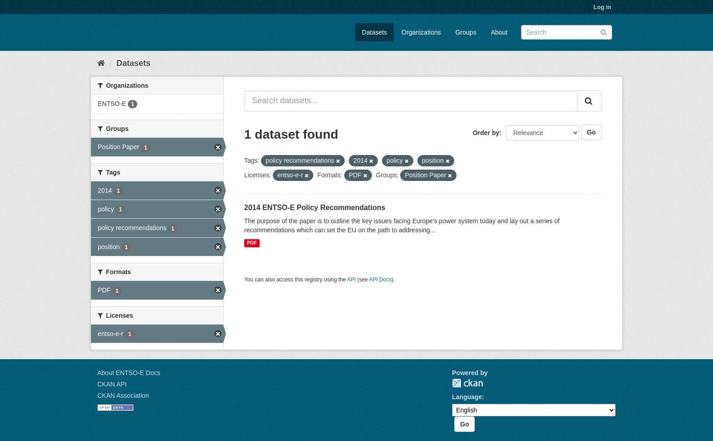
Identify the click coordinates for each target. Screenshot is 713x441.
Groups (465, 32)
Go (591, 132)
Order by (486, 132)
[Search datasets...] (410, 100)
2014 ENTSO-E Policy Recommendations (314, 207)
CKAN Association (123, 395)
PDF (251, 243)
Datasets (374, 32)
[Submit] (604, 31)
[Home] (101, 63)
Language (467, 397)
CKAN (467, 383)
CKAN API (112, 384)
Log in (602, 7)
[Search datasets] (566, 32)
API (351, 279)
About (499, 32)
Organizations (421, 32)
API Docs (380, 279)
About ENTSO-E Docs (129, 372)
